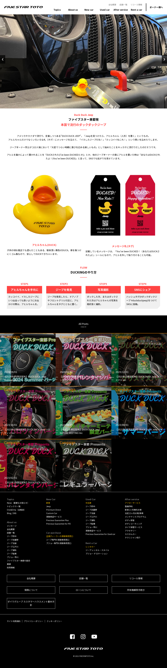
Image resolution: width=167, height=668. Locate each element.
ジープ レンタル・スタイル (97, 550)
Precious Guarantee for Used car (100, 534)
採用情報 (11, 567)
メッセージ (12, 525)
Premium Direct (53, 509)
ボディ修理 (129, 520)
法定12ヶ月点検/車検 (134, 513)
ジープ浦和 (11, 550)
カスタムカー (130, 534)
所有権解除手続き (136, 590)
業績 (9, 564)
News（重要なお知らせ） (18, 502)
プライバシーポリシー (33, 621)
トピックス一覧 (13, 506)
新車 (48, 502)
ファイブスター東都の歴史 (18, 560)
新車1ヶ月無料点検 (133, 509)
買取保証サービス (54, 516)
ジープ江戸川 (12, 546)
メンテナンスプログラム (135, 516)
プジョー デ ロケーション (97, 553)
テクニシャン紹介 (132, 537)
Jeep (48, 506)
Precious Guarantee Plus (57, 520)
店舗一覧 (123, 4)
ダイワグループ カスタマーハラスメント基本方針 (31, 603)
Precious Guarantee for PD (58, 523)
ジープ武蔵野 (12, 539)
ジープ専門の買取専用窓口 (57, 539)
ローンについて (83, 590)
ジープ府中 (11, 536)
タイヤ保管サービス (133, 527)
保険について (31, 590)
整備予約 (129, 506)
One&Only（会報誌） (16, 509)
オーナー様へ (156, 7)
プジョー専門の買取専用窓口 (58, 543)
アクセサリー (130, 530)
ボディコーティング (133, 523)
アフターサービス (132, 502)
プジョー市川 (12, 557)
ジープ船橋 (11, 553)
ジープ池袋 (11, 543)
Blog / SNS (11, 513)
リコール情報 (136, 4)
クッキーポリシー (54, 621)
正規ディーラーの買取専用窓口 (59, 536)
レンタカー (90, 546)
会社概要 (112, 4)
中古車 (88, 502)
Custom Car (51, 513)
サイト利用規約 (13, 621)
